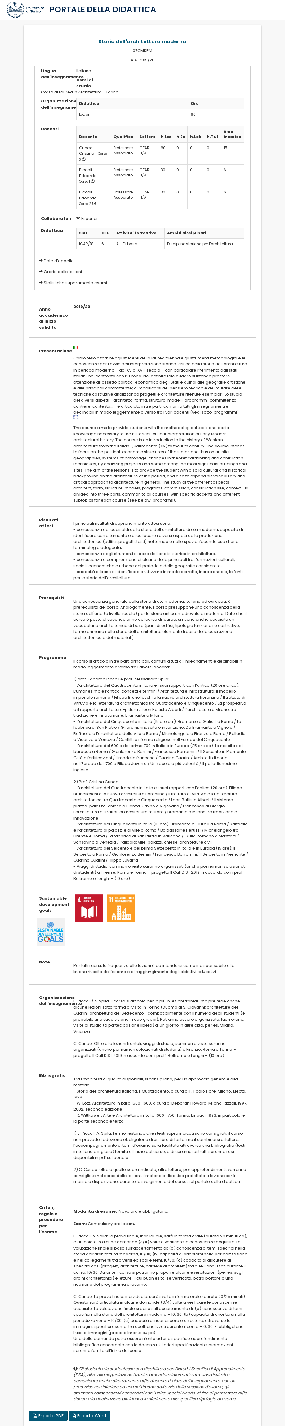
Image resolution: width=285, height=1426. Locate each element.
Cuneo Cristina (86, 151)
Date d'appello (59, 261)
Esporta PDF (48, 1416)
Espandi (86, 218)
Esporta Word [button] (89, 1416)
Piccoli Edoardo (88, 173)
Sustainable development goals (51, 904)
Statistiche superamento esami (75, 283)
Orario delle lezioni (63, 272)
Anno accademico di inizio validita (51, 318)
